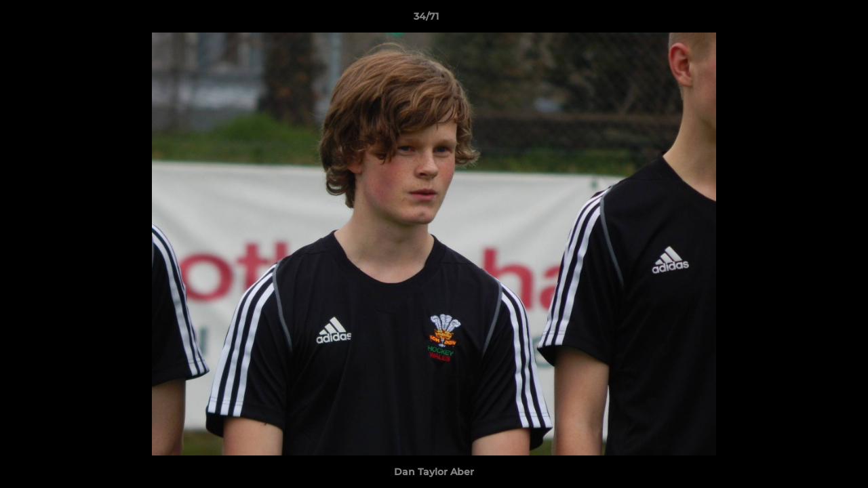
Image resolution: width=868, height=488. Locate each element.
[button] (811, 20)
